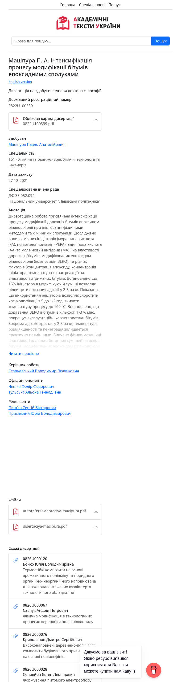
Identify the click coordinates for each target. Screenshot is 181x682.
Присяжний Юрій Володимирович (39, 413)
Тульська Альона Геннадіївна (34, 392)
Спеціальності (92, 4)
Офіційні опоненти (25, 380)
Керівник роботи (24, 365)
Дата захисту (20, 174)
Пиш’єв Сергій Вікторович (32, 407)
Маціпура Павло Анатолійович (36, 144)
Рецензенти (19, 401)
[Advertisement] (55, 459)
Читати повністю (23, 353)
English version (20, 81)
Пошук (114, 4)
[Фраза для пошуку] (81, 41)
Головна (67, 4)
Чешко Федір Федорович (31, 386)
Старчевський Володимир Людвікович (43, 371)
